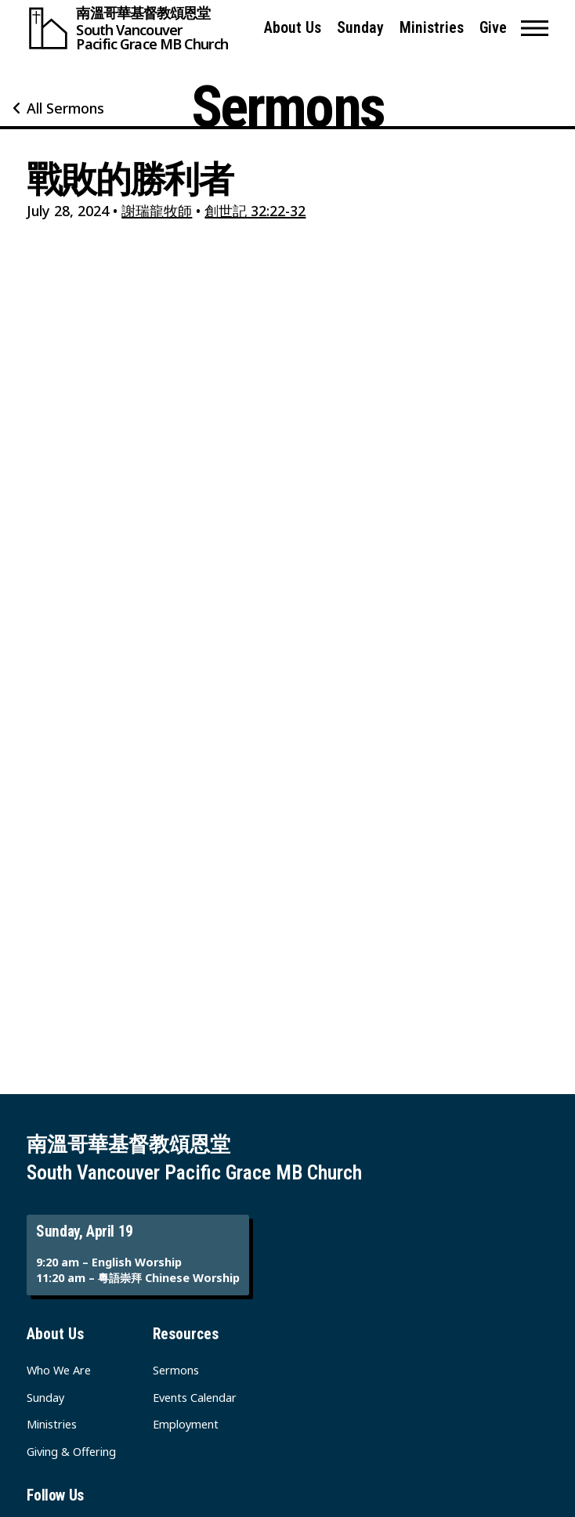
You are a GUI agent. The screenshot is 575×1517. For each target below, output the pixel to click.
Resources (186, 1334)
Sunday (360, 28)
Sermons (176, 1370)
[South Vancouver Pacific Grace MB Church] (138, 28)
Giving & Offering (71, 1451)
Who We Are (59, 1370)
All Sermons (65, 108)
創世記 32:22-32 (255, 210)
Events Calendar (195, 1397)
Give (493, 28)
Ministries (432, 28)
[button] (534, 28)
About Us (292, 28)
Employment (186, 1424)
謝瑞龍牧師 (156, 210)
